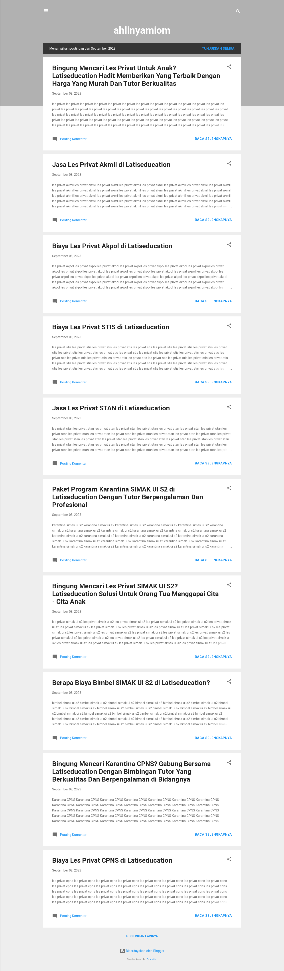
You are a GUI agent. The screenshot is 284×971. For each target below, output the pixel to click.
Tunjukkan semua (218, 49)
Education (152, 959)
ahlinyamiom (142, 30)
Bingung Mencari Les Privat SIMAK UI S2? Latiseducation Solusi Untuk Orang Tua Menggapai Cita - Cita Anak (135, 593)
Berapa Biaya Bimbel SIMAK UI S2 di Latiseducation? (131, 682)
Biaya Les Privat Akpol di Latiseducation (112, 246)
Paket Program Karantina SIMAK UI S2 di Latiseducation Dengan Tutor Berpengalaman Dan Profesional (127, 497)
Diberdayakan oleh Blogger (142, 951)
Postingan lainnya (142, 936)
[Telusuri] (238, 12)
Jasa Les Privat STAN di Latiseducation (111, 408)
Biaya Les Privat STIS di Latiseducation (110, 327)
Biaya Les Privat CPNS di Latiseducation (112, 860)
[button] (229, 67)
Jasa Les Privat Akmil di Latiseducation (111, 164)
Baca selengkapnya (213, 139)
